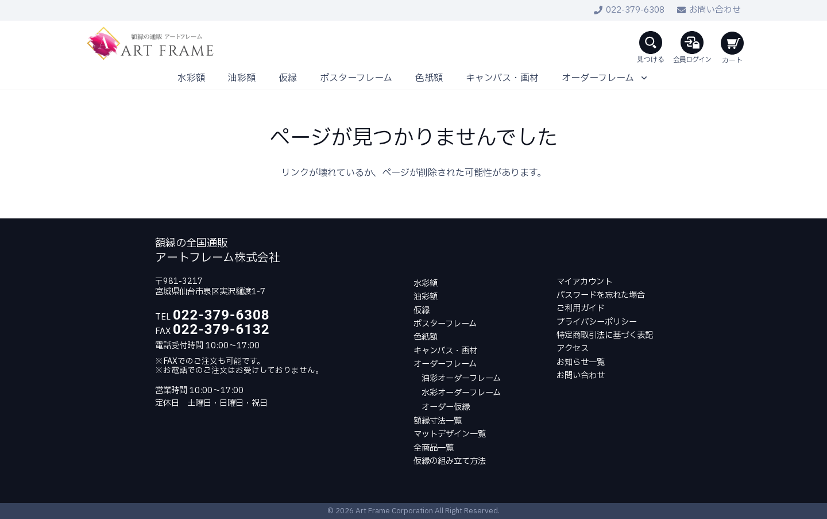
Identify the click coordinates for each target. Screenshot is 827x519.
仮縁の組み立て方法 (449, 461)
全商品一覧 (433, 448)
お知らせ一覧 (581, 362)
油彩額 (425, 297)
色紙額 (425, 337)
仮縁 (421, 311)
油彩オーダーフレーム (461, 378)
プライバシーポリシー (597, 322)
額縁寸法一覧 (437, 421)
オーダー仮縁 (446, 407)
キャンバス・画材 (445, 351)
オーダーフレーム (445, 364)
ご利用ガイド (581, 308)
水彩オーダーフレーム (461, 393)
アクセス (573, 349)
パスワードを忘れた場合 (601, 295)
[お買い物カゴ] (731, 44)
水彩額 (425, 284)
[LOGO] (151, 43)
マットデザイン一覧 (449, 434)
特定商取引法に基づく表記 (605, 335)
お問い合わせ (581, 376)
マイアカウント (584, 282)
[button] (650, 43)
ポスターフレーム (445, 324)
